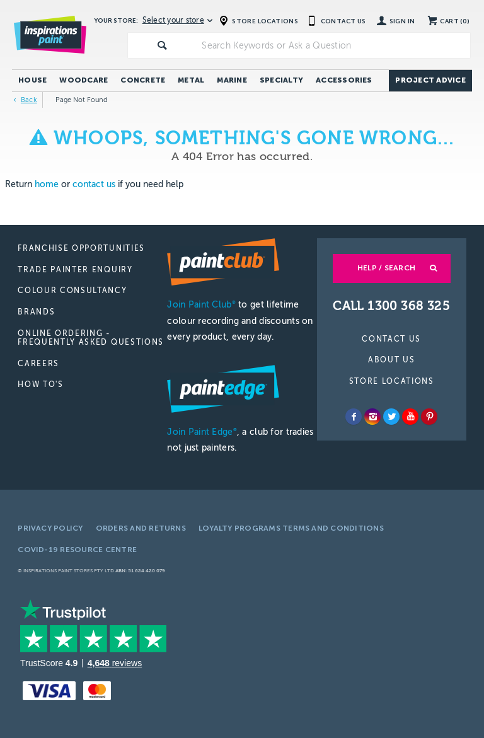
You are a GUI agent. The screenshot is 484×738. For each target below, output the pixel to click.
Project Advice (430, 80)
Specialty (281, 80)
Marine (231, 80)
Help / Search (386, 267)
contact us (93, 184)
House (32, 80)
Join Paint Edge (201, 432)
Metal (191, 80)
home (47, 184)
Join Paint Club (201, 304)
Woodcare (83, 80)
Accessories (344, 80)
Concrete (142, 80)
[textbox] (333, 45)
